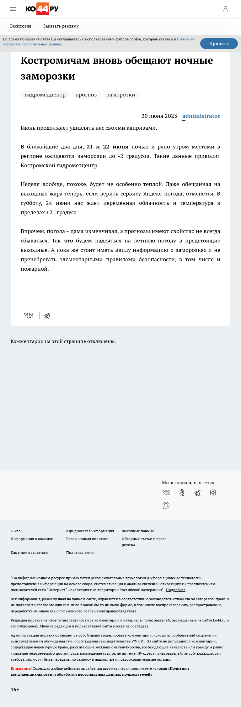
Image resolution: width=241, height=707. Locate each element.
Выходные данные (138, 530)
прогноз (86, 94)
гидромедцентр (45, 94)
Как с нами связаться (29, 552)
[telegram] (49, 315)
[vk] (29, 315)
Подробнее (175, 589)
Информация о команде (32, 538)
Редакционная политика (87, 538)
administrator (201, 115)
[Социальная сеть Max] (166, 505)
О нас (15, 530)
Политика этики (80, 552)
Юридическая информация (90, 530)
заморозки (121, 94)
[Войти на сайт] (225, 9)
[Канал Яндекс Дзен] (213, 492)
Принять (219, 43)
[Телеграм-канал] (197, 492)
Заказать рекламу (61, 26)
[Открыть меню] (13, 9)
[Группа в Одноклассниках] (182, 492)
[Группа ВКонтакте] (166, 492)
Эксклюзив (20, 26)
